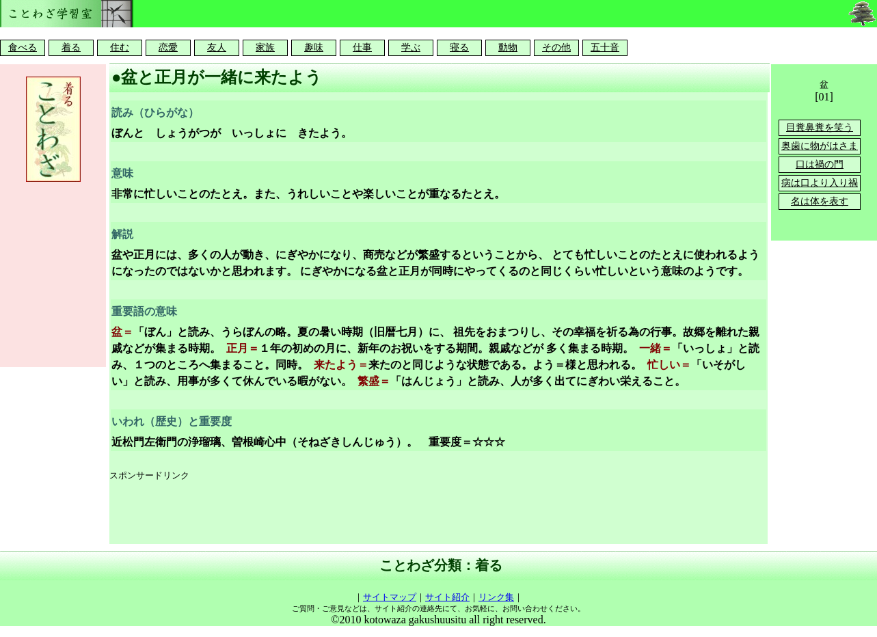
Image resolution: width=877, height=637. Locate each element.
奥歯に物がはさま (819, 146)
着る (71, 47)
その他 (556, 47)
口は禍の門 (820, 164)
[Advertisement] (358, 513)
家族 (265, 47)
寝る (459, 47)
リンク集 (496, 597)
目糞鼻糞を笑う (819, 127)
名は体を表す (819, 201)
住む (119, 47)
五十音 (605, 47)
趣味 (313, 47)
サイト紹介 (447, 597)
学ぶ (410, 47)
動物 (507, 47)
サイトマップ (389, 597)
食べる (22, 47)
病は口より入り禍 (819, 183)
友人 (216, 47)
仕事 (362, 47)
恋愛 (168, 47)
